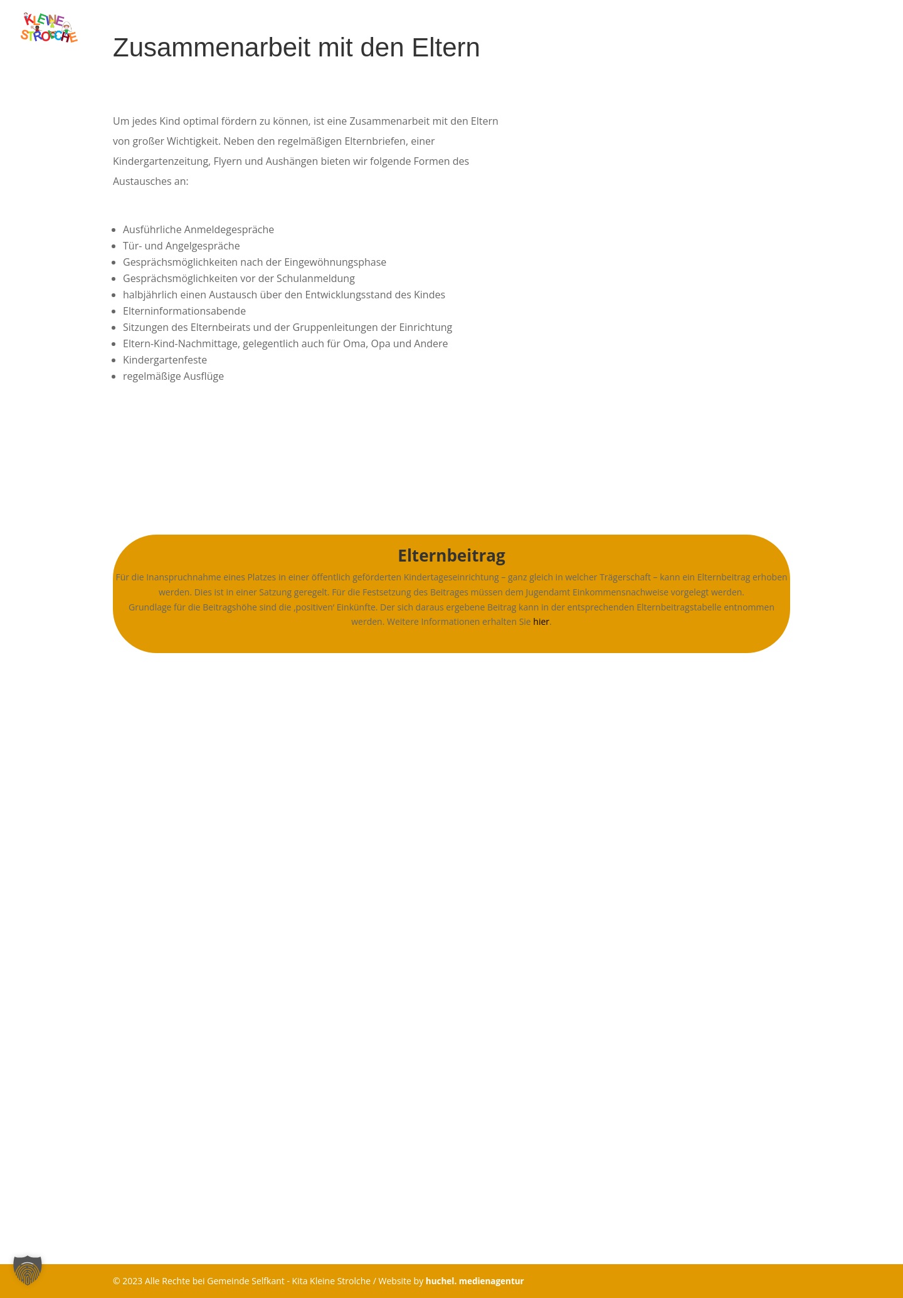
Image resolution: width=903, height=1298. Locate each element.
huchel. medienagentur (477, 1281)
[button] (27, 1270)
